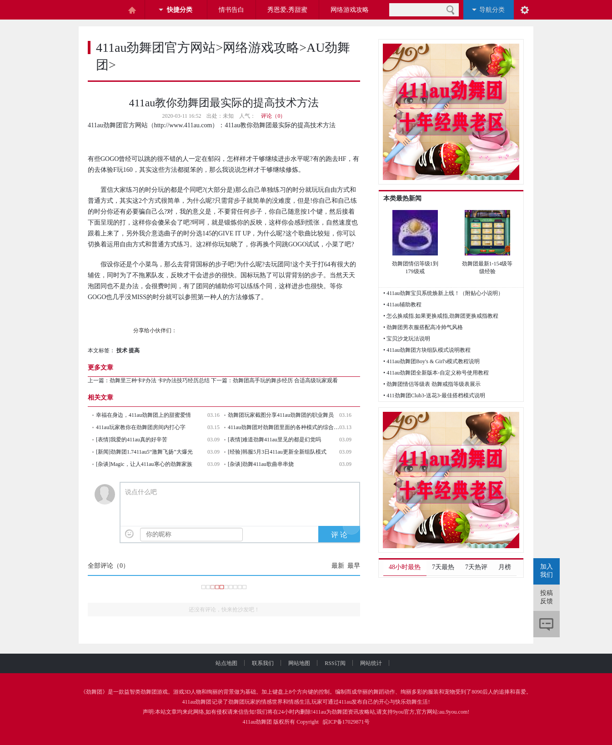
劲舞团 (94, 692)
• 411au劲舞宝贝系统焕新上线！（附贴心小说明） (443, 293)
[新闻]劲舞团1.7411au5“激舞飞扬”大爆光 (144, 452)
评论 (546, 624)
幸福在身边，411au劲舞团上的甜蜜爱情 (143, 415)
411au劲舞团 (197, 702)
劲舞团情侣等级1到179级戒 (415, 267)
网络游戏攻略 (350, 9)
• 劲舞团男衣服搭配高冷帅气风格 (423, 327)
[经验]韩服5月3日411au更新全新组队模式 (277, 452)
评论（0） (273, 116)
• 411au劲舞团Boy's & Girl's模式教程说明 (431, 361)
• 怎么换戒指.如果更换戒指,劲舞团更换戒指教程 (440, 316)
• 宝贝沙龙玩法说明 (406, 338)
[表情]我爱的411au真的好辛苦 (131, 439)
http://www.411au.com (183, 125)
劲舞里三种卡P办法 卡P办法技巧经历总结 (160, 380)
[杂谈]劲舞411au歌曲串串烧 (261, 464)
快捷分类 (179, 9)
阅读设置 (525, 10)
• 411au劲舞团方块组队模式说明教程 (427, 350)
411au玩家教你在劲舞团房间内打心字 (141, 427)
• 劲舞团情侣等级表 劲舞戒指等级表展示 (432, 384)
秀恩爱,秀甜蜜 (287, 9)
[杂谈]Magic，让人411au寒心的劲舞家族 (144, 464)
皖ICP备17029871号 (346, 722)
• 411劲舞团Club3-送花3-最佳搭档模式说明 (434, 395)
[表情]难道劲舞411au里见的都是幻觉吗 (274, 439)
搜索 (450, 9)
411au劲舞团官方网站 (156, 47)
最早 (353, 565)
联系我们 (270, 663)
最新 (337, 565)
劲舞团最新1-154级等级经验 (487, 267)
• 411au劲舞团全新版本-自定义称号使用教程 (436, 373)
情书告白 (231, 9)
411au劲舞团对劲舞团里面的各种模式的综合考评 (283, 427)
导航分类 (492, 9)
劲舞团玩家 (242, 702)
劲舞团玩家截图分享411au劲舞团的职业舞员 (281, 415)
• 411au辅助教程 (402, 304)
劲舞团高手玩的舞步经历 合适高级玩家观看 (285, 380)
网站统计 (371, 663)
